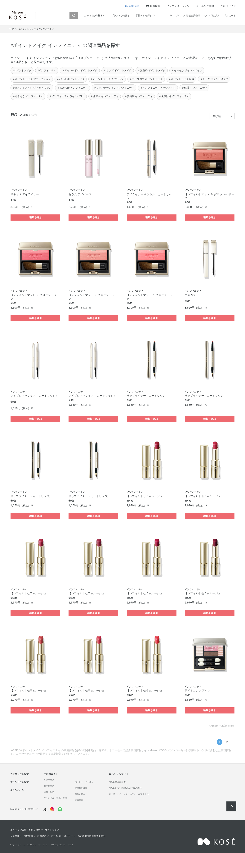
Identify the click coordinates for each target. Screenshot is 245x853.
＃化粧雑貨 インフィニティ (174, 96)
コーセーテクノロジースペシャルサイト (128, 794)
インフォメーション (178, 6)
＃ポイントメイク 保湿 (181, 79)
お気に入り (214, 15)
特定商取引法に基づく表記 (91, 836)
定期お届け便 (81, 788)
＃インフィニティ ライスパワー (67, 96)
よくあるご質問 (205, 6)
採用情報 (28, 836)
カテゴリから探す (93, 15)
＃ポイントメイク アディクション (32, 79)
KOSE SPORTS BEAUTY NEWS (124, 788)
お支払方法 (49, 786)
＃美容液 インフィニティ (139, 96)
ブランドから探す (120, 15)
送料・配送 (49, 792)
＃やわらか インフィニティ (28, 96)
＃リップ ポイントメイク (118, 70)
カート (232, 15)
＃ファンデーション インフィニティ (114, 87)
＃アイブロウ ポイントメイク (146, 79)
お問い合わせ (36, 829)
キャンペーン (17, 790)
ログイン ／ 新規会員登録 (186, 15)
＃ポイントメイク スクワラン (107, 79)
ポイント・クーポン (84, 782)
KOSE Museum (116, 782)
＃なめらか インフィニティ (72, 87)
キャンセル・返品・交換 (55, 798)
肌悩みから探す (144, 15)
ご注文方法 (49, 780)
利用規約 (41, 836)
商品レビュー (81, 794)
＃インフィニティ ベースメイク (158, 87)
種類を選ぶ (35, 217)
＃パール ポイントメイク (71, 79)
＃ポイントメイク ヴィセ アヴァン (32, 87)
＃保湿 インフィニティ (194, 87)
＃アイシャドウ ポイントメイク (80, 70)
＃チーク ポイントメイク (214, 79)
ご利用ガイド (228, 6)
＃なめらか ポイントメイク (187, 70)
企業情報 (134, 6)
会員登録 (79, 800)
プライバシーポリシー (62, 836)
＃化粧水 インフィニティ (105, 96)
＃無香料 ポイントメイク (152, 70)
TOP (11, 29)
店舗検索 (155, 6)
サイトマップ (52, 829)
